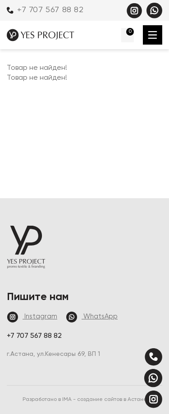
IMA (67, 399)
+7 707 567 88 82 (45, 10)
